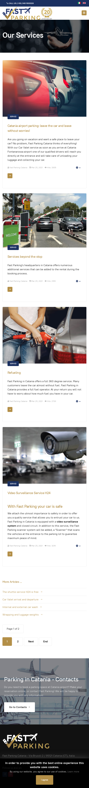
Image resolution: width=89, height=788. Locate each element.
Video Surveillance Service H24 (29, 493)
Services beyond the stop (25, 256)
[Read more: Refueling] (10, 409)
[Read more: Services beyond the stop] (10, 289)
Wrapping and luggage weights (20, 614)
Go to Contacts (19, 707)
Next (31, 641)
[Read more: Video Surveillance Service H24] (10, 554)
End (45, 641)
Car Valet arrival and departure (20, 599)
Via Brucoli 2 (36, 755)
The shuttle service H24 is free (20, 592)
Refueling (14, 372)
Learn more (73, 771)
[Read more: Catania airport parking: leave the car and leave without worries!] (10, 175)
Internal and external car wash (20, 607)
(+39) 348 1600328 (25, 3)
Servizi (13, 116)
